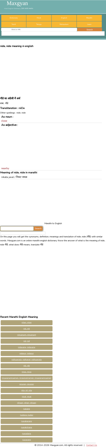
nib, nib (26, 365)
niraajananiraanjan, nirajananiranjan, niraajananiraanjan (26, 378)
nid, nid (26, 341)
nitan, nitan (27, 322)
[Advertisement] (53, 71)
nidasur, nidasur (27, 353)
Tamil (14, 24)
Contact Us (91, 445)
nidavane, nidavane (26, 347)
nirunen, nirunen (26, 384)
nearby (5, 168)
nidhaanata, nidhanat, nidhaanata (27, 359)
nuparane (26, 439)
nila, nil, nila (26, 390)
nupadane (26, 433)
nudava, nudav (26, 415)
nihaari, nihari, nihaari (26, 402)
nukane (26, 408)
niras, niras (26, 372)
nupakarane (26, 421)
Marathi (89, 18)
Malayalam (64, 24)
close (4, 120)
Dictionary (14, 18)
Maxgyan (17, 3)
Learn (89, 24)
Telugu (39, 24)
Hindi (39, 18)
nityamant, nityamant (26, 335)
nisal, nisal (26, 396)
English (64, 18)
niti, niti (26, 328)
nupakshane (26, 427)
